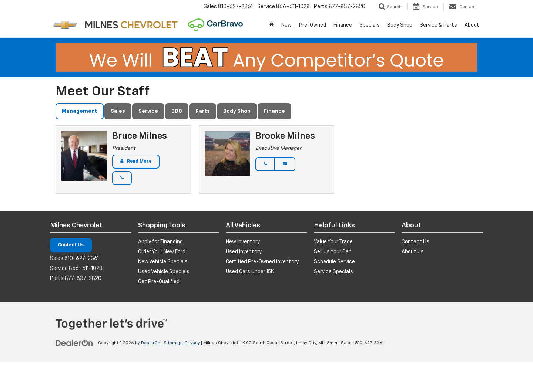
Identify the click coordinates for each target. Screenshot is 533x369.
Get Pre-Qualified (159, 281)
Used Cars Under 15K (250, 271)
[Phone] (122, 178)
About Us (413, 251)
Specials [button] (369, 25)
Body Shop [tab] (237, 111)
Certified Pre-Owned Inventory (262, 261)
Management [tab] (79, 111)
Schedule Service (334, 261)
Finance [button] (342, 25)
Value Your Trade (333, 241)
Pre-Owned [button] (312, 25)
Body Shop (399, 25)
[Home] (271, 25)
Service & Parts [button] (438, 25)
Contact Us (71, 245)
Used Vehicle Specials (164, 271)
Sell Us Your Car (332, 251)
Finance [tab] (274, 111)
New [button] (286, 25)
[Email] (285, 164)
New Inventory (243, 241)
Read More (139, 161)
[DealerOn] (74, 342)
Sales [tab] (118, 111)
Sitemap (172, 343)
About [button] (472, 25)
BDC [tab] (176, 111)
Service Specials (333, 271)
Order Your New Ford (161, 251)
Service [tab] (148, 111)
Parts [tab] (202, 111)
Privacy (192, 343)
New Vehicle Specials (163, 261)
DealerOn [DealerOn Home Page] (150, 343)
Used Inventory (244, 251)
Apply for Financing (160, 241)
